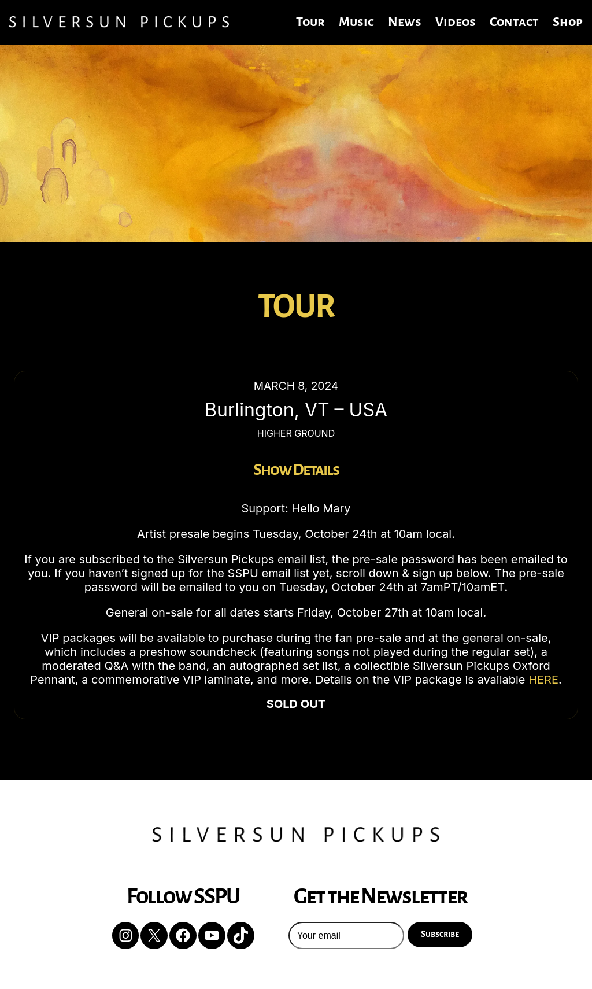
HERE (543, 680)
